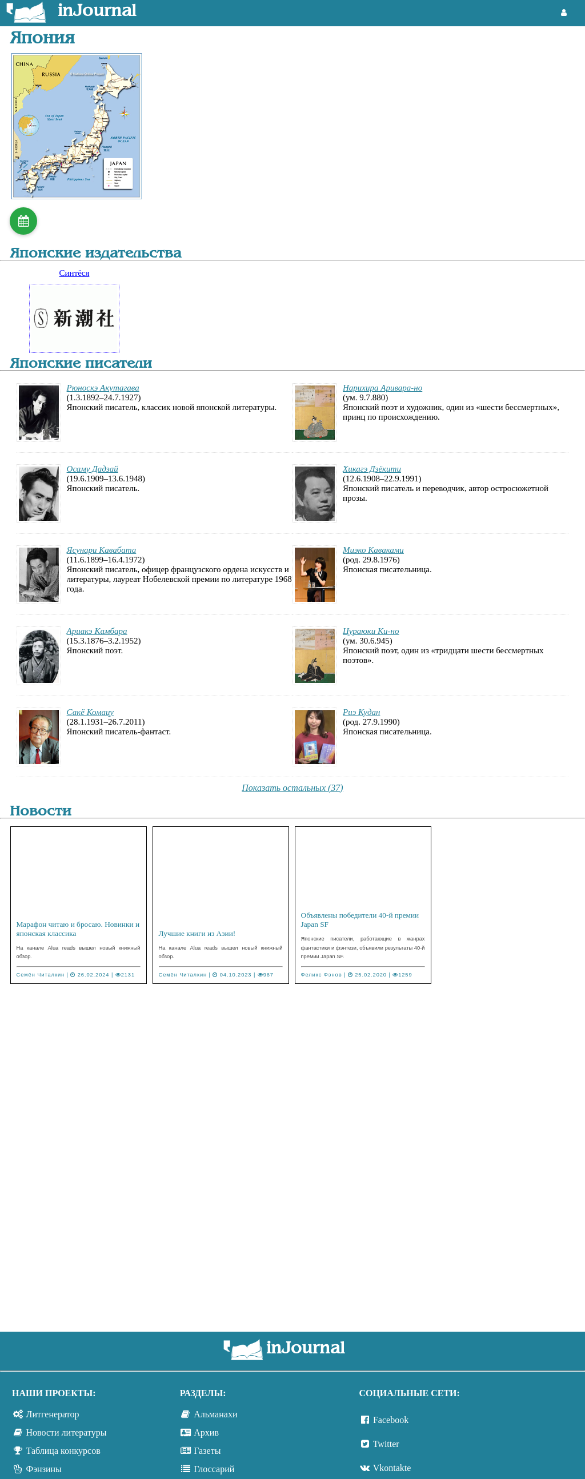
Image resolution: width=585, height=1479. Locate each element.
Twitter (386, 1444)
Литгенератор (52, 1414)
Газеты (207, 1451)
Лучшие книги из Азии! (197, 933)
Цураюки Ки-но (371, 631)
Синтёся (74, 273)
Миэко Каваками (373, 549)
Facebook (390, 1420)
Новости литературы (66, 1432)
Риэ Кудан (361, 712)
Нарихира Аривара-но (382, 387)
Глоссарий (214, 1469)
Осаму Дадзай (92, 468)
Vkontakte (392, 1468)
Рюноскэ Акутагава (103, 387)
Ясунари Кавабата (102, 549)
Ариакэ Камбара (97, 631)
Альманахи (215, 1414)
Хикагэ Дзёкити (372, 468)
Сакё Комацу (90, 712)
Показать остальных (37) (292, 788)
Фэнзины (44, 1469)
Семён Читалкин (41, 975)
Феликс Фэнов (321, 975)
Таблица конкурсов (63, 1451)
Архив (206, 1432)
